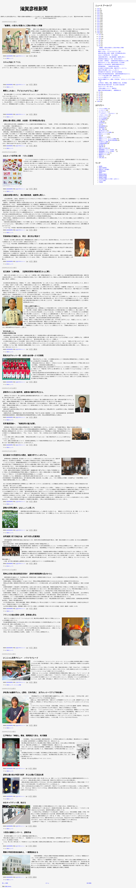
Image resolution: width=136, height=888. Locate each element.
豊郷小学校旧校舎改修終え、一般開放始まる (20, 852)
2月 (99, 97)
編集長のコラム (103, 154)
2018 (98, 18)
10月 (99, 38)
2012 (98, 28)
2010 (98, 31)
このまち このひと (103, 115)
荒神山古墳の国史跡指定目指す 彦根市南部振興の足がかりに (27, 574)
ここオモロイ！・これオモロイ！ (107, 113)
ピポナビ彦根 (102, 180)
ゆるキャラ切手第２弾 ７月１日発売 (18, 156)
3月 (99, 96)
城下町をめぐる (103, 130)
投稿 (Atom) (8, 886)
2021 (98, 13)
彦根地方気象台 (103, 174)
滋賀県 (100, 166)
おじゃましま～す (103, 111)
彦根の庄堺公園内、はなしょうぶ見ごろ (19, 508)
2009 (98, 33)
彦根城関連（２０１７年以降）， (107, 151)
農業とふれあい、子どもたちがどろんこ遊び (20, 91)
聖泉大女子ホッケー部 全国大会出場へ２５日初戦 (23, 355)
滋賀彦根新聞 (24, 8)
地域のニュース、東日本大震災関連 (108, 140)
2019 (98, 17)
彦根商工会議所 (103, 177)
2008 (98, 101)
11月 (99, 36)
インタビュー (102, 110)
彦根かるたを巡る (103, 148)
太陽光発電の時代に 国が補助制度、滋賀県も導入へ (24, 195)
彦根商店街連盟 (103, 175)
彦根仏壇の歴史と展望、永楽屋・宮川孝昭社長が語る (24, 121)
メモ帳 (100, 121)
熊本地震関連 (102, 126)
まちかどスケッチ (103, 116)
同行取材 (101, 145)
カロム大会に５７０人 (12, 62)
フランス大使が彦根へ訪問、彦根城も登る (19, 615)
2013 (98, 26)
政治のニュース (9, 264)
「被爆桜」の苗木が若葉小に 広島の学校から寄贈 (22, 26)
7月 (99, 44)
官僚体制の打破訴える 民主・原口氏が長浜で (21, 236)
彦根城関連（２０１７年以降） (107, 149)
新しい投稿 (5, 883)
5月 (99, 92)
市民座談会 (102, 127)
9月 (99, 40)
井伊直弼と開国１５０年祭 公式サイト (109, 179)
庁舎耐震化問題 (103, 143)
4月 (99, 94)
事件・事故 (102, 129)
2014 (98, 25)
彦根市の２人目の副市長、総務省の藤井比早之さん (23, 392)
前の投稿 (89, 883)
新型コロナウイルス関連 (105, 132)
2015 (98, 23)
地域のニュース (9, 58)
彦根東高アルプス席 (104, 153)
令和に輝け (102, 157)
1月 (99, 99)
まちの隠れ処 (102, 119)
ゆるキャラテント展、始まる (14, 803)
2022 (98, 12)
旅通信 (100, 156)
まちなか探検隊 (103, 118)
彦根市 (100, 172)
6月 (99, 45)
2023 (98, 10)
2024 (98, 8)
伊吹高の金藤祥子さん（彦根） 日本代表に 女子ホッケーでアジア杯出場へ (33, 692)
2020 (98, 15)
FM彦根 (101, 182)
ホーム (47, 883)
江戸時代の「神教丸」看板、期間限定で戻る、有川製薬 (25, 736)
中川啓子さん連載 (103, 142)
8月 (99, 42)
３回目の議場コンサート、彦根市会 (17, 832)
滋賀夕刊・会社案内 (104, 169)
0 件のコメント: (22, 55)
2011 (98, 29)
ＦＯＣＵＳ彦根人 (103, 108)
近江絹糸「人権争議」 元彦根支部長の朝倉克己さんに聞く (26, 271)
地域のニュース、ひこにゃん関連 (13, 684)
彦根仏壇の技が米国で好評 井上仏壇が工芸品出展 (23, 775)
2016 (98, 21)
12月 (99, 34)
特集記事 (101, 146)
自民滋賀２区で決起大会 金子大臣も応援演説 (21, 536)
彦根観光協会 (102, 171)
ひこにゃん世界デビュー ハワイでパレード (20, 658)
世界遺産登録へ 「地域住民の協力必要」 (19, 424)
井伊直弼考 (102, 123)
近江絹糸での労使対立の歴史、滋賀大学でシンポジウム (25, 455)
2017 (98, 20)
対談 (100, 135)
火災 (100, 124)
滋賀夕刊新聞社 (103, 168)
